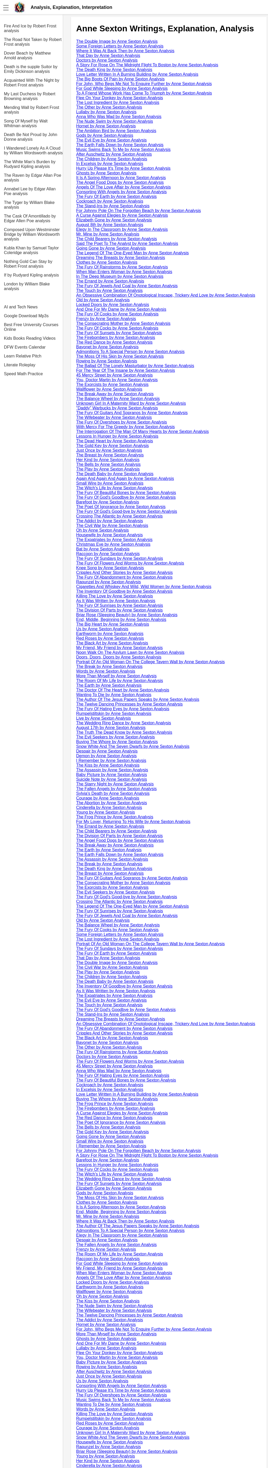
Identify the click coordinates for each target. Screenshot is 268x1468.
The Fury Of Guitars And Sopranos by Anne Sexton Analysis (132, 412)
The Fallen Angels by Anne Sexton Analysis (116, 788)
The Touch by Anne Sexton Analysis (109, 290)
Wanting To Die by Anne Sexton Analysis (113, 694)
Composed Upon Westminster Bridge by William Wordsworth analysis (32, 234)
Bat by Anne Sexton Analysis (103, 549)
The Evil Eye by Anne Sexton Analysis (111, 140)
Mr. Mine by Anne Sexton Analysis (107, 234)
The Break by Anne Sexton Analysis (109, 666)
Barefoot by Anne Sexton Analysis (107, 502)
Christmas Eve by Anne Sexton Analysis (113, 544)
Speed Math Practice (23, 374)
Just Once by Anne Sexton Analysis (109, 450)
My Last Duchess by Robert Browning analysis (29, 96)
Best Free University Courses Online (31, 327)
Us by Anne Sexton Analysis (102, 629)
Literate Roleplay (19, 365)
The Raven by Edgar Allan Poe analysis (32, 177)
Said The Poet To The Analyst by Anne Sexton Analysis (127, 243)
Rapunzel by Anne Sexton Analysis (108, 582)
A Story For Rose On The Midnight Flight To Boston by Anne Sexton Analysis (147, 65)
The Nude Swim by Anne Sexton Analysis (114, 121)
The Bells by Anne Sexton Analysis (108, 464)
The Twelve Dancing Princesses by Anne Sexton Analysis (129, 704)
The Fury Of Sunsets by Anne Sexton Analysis (119, 333)
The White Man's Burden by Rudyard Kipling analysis (29, 164)
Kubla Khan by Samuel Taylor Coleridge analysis (31, 250)
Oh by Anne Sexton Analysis (102, 530)
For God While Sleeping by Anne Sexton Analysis (122, 88)
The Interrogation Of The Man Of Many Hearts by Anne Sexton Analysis (142, 431)
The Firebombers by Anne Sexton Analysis (115, 337)
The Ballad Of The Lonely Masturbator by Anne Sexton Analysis (135, 365)
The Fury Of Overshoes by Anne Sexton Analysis (121, 422)
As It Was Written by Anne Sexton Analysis (115, 600)
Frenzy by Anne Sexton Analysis (106, 318)
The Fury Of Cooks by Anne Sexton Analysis (117, 314)
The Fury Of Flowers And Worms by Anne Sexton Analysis (130, 563)
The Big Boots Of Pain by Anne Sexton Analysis (120, 79)
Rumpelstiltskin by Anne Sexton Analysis (113, 713)
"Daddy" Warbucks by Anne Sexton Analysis (117, 408)
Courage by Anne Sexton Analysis (107, 798)
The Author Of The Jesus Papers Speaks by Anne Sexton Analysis (137, 699)
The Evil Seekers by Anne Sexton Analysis (115, 737)
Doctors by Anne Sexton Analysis (107, 60)
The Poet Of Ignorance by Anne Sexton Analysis (121, 506)
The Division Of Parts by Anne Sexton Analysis (119, 610)
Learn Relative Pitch (22, 356)
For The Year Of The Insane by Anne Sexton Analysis (125, 370)
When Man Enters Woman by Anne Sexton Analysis (124, 271)
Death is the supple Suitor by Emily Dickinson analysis (31, 69)
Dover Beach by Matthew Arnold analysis (27, 55)
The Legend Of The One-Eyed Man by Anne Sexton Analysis (132, 253)
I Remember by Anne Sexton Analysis (111, 760)
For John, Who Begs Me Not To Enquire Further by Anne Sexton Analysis (144, 83)
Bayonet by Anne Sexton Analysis (107, 347)
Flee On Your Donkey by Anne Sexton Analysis (119, 98)
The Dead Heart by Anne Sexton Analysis (114, 441)
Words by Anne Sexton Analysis (105, 671)
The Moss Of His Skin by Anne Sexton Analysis (120, 356)
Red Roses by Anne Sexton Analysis (110, 638)
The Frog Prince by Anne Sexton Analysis (114, 817)
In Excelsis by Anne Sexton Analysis (109, 163)
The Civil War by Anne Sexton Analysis (112, 525)
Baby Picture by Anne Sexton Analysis (111, 774)
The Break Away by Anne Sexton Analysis (115, 394)
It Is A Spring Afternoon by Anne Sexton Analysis (121, 177)
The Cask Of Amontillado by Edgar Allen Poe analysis (30, 218)
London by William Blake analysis (27, 286)
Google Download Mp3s (26, 316)
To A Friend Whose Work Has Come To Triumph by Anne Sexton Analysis (144, 93)
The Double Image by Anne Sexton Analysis (117, 41)
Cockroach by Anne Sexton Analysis (109, 201)
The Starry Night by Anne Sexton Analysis (115, 784)
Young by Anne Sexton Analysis (105, 812)
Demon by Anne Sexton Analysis (106, 756)
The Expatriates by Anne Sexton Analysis (114, 539)
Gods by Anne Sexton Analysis (104, 135)
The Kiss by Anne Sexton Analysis (107, 765)
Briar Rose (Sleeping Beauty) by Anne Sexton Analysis (126, 615)
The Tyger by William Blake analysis (29, 204)
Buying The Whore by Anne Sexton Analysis (117, 741)
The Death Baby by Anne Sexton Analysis (114, 474)
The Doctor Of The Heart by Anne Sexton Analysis (122, 690)
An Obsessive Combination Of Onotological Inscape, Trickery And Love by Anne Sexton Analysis (165, 295)
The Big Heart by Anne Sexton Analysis (112, 624)
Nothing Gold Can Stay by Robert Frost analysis (28, 263)
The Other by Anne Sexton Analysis (109, 107)
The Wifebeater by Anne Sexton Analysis (114, 417)
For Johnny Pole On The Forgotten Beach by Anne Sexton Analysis (138, 210)
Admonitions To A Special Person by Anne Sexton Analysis (130, 351)
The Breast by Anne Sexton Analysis (110, 455)
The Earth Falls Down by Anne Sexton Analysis (120, 145)
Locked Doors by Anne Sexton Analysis (112, 304)
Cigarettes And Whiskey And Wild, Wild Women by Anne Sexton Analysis (143, 586)
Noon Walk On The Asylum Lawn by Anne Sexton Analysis (130, 652)
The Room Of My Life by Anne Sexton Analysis (119, 680)
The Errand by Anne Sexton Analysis (110, 281)
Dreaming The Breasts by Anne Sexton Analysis (120, 257)
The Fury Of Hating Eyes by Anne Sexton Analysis (122, 709)
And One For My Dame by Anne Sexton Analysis (121, 309)
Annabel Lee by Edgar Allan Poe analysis (29, 191)
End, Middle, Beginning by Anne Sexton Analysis (121, 619)
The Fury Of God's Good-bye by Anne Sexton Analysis (126, 511)
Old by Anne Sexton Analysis (103, 300)
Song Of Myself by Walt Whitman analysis (26, 123)
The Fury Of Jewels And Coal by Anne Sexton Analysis (127, 286)
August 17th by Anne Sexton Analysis (111, 727)
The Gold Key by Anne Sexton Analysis (112, 445)
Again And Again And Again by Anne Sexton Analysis (125, 478)
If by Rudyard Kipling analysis (31, 275)
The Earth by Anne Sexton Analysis (109, 685)
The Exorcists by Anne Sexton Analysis (112, 384)
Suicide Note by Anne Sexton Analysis (111, 779)
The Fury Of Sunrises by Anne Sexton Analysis (119, 605)
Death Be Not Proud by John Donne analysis (30, 137)
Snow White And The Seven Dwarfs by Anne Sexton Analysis (132, 746)
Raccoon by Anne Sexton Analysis (108, 553)
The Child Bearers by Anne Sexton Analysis (116, 239)
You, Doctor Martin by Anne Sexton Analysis (117, 380)
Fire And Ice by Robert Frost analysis (30, 28)
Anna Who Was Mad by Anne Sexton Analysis (118, 116)
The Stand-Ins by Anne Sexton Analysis (112, 206)
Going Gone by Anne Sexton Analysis (111, 248)
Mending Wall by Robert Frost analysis (31, 109)
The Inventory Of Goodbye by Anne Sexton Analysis (124, 591)
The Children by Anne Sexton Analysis (111, 159)
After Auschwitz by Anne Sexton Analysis (114, 154)
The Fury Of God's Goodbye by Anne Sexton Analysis (126, 497)
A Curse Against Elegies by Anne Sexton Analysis (122, 215)
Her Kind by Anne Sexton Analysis (107, 459)
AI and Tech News (21, 307)
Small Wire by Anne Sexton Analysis (109, 483)
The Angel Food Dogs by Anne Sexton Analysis (120, 182)
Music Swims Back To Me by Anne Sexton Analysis (123, 149)
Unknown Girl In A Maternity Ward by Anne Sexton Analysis (131, 403)
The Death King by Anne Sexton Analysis (114, 69)
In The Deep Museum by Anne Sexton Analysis (119, 276)
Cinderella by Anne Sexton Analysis (109, 807)
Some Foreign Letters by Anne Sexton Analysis (120, 46)
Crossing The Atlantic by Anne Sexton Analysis (119, 516)
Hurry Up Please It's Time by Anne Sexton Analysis (123, 168)
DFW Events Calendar (25, 347)
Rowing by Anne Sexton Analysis (106, 361)
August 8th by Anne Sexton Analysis (109, 224)
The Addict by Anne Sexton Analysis (109, 521)
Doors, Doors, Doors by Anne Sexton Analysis (118, 657)
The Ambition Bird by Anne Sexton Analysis (116, 130)
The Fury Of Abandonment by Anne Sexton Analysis (124, 577)
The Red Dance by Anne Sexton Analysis (114, 342)
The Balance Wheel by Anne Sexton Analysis (118, 398)
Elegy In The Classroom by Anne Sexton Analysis (122, 229)
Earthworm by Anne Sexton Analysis (109, 633)
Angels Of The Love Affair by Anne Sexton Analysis (123, 187)
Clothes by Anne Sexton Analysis (106, 262)
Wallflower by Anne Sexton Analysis (109, 389)
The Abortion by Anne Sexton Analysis (111, 803)
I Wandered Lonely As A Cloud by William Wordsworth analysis (33, 150)
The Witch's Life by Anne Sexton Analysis (114, 488)
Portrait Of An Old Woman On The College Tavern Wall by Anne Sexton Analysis (150, 662)
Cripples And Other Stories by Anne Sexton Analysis (124, 572)
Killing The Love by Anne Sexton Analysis (114, 596)
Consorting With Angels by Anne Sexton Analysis (121, 192)
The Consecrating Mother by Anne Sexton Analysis (123, 323)
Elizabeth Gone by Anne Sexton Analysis (114, 220)
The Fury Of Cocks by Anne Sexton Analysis (117, 328)
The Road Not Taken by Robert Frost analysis (33, 41)
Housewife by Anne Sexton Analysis (109, 535)
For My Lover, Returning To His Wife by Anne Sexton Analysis (133, 821)
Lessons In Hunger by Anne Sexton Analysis (117, 436)
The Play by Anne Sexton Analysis (108, 469)
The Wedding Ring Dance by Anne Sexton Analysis (123, 723)
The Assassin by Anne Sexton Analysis (112, 770)
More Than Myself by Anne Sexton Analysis (116, 676)
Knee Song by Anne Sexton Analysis (110, 568)
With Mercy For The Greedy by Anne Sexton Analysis (125, 427)
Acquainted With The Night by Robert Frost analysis (31, 82)
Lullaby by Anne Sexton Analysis (106, 112)
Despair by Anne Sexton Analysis (107, 751)
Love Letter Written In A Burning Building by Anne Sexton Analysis (137, 74)
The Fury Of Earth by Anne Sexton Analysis (116, 196)
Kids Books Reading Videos (29, 338)
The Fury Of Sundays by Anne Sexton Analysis (119, 558)
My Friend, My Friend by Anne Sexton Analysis (119, 647)
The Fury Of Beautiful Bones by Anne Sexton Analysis (126, 492)
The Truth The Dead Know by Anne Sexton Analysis (124, 732)
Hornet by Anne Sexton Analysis (106, 126)
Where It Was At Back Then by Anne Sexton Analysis (125, 51)
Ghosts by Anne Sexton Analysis (106, 173)
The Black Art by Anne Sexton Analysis (112, 643)
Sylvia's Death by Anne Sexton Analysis (113, 793)
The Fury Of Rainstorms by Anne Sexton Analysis (122, 267)
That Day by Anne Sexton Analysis (108, 55)
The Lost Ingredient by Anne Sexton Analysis (117, 102)
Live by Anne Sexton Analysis (103, 718)
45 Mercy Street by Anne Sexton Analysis (114, 375)
